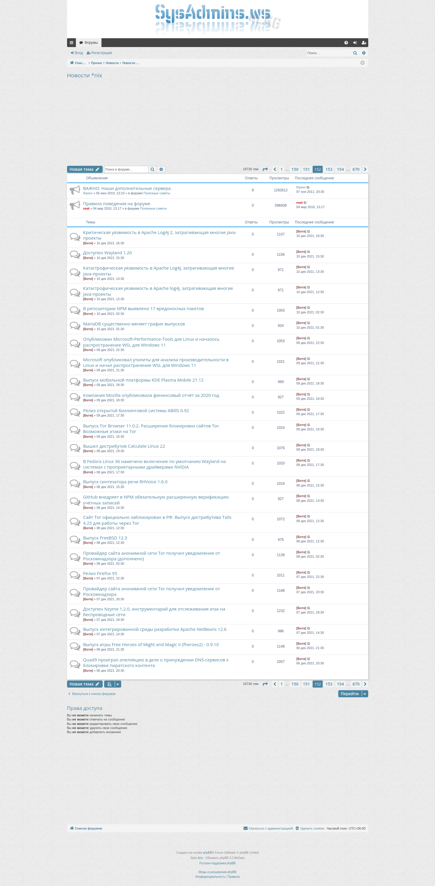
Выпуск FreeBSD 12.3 (105, 538)
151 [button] (306, 169)
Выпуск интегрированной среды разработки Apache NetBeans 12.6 (155, 629)
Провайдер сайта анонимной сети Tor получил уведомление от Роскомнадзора (151, 591)
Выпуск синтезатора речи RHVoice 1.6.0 (125, 481)
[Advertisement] (217, 122)
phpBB (207, 852)
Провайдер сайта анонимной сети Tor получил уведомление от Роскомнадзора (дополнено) (151, 555)
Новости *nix (84, 75)
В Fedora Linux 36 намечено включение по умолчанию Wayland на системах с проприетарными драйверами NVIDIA (154, 464)
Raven (88, 193)
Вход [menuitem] (356, 44)
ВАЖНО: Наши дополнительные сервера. (127, 188)
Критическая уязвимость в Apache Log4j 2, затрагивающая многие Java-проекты (160, 235)
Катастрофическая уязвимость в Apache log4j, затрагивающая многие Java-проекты (158, 291)
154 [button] (340, 169)
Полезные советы (157, 193)
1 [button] (282, 169)
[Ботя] (88, 243)
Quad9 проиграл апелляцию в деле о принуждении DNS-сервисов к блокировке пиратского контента (156, 662)
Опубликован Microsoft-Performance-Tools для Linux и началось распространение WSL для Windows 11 (151, 341)
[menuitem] (346, 42)
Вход (79, 53)
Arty (200, 858)
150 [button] (295, 169)
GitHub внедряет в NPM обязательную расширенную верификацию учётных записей (156, 499)
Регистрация (101, 53)
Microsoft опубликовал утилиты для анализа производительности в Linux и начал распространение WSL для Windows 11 (156, 362)
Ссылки (72, 44)
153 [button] (328, 169)
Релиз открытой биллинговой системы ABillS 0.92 (136, 410)
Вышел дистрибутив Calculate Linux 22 (124, 446)
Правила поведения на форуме (117, 203)
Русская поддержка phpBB (217, 863)
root (86, 208)
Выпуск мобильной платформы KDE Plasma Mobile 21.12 (143, 380)
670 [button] (355, 169)
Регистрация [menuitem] (365, 44)
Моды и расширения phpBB (217, 872)
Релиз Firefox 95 (100, 573)
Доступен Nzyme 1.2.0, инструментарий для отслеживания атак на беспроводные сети (154, 611)
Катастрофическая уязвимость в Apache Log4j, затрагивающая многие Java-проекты (158, 270)
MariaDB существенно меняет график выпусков (134, 324)
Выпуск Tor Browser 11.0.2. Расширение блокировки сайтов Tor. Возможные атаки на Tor (151, 428)
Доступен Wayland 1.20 (107, 252)
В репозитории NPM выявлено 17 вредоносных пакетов (143, 308)
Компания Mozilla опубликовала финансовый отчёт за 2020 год (151, 395)
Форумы (91, 43)
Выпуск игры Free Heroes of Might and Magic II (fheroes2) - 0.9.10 (151, 644)
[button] (265, 169)
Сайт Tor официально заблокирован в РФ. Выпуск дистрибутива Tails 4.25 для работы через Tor (157, 520)
